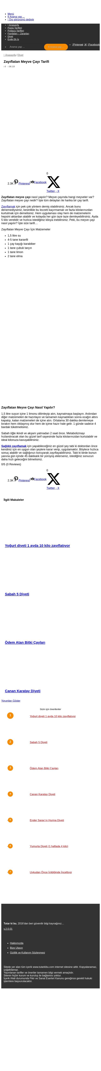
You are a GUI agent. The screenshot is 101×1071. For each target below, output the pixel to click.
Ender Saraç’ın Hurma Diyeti (47, 820)
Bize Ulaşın (16, 948)
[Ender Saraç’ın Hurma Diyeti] (18, 830)
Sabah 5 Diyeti (17, 594)
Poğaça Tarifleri (16, 30)
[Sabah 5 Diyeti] (52, 571)
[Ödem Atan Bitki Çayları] (52, 619)
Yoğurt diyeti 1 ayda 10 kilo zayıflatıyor (37, 546)
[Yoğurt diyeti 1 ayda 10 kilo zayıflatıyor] (52, 523)
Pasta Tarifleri (15, 27)
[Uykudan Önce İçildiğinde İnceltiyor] (18, 882)
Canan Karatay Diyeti (22, 691)
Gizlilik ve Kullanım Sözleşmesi (27, 952)
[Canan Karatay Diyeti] (52, 668)
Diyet (10, 36)
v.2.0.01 (8, 929)
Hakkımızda (16, 943)
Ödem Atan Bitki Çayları (25, 642)
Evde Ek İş (13, 39)
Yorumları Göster (10, 700)
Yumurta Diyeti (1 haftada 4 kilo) (49, 846)
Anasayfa (10, 55)
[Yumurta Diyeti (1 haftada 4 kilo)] (18, 856)
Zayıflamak (8, 206)
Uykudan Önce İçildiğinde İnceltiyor (51, 872)
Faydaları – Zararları (18, 33)
